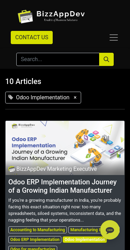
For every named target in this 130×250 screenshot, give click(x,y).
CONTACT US (31, 37)
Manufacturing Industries (94, 229)
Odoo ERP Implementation (35, 239)
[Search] (106, 59)
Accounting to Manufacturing (37, 229)
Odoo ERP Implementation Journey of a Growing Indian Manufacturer (62, 186)
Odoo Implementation (84, 239)
